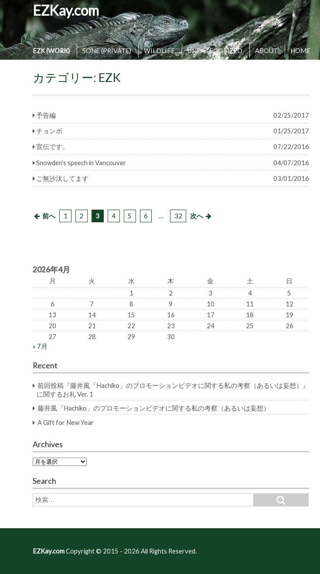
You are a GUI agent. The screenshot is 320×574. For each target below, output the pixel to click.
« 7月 (40, 346)
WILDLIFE (159, 50)
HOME (300, 50)
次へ (196, 216)
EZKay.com (66, 10)
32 (178, 216)
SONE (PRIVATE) (106, 50)
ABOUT (266, 50)
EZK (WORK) (51, 50)
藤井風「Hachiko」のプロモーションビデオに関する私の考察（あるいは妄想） (153, 408)
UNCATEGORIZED (214, 50)
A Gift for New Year (65, 422)
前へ (48, 216)
